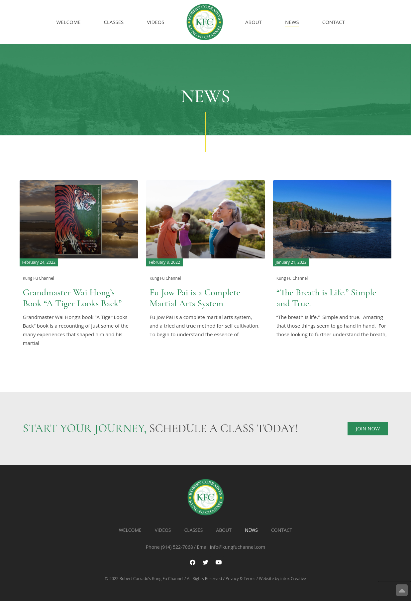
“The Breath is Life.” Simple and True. (326, 298)
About (253, 22)
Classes (114, 22)
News (292, 22)
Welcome (68, 22)
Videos (155, 22)
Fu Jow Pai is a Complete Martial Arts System (195, 298)
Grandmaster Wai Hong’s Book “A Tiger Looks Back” (72, 298)
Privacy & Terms (241, 578)
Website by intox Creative (282, 578)
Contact (333, 22)
